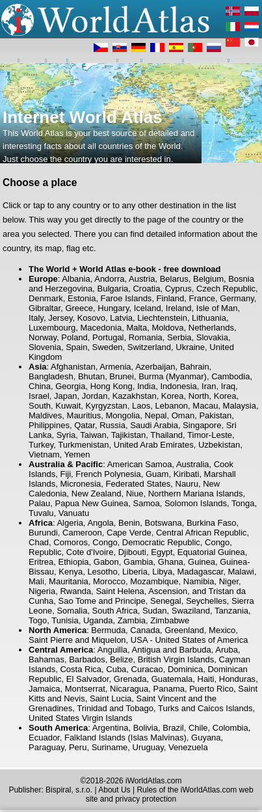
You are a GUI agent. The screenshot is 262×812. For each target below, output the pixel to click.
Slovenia (45, 347)
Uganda (98, 620)
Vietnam (44, 454)
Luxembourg (52, 327)
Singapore (202, 425)
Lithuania (209, 318)
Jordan (95, 396)
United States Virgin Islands (80, 718)
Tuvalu (41, 513)
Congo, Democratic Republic (146, 542)
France (202, 298)
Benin (129, 523)
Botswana (163, 523)
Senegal (165, 601)
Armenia (115, 367)
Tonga (242, 503)
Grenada (130, 679)
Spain (76, 347)
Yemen (77, 454)
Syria (66, 435)
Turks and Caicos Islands (205, 708)
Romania (146, 337)
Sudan (154, 611)
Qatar (84, 425)
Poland (74, 337)
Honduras (237, 679)
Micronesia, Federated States (115, 484)
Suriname (110, 747)
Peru (77, 747)
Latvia (121, 318)
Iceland (147, 308)
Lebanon (171, 406)
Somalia (72, 611)
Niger (229, 581)
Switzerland (149, 347)
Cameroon (82, 532)
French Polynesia (107, 474)
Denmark (46, 298)
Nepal (156, 415)
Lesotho (102, 571)
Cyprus (178, 288)
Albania (76, 279)
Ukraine (190, 347)
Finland (171, 298)
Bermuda (108, 630)
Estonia (82, 298)
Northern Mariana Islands (195, 493)
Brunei (121, 376)
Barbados (87, 659)
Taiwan (93, 435)
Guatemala (172, 679)
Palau (39, 503)
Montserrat (85, 689)
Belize (121, 659)
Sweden (107, 347)
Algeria (70, 523)
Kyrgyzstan (106, 406)
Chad (39, 542)
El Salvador (87, 679)
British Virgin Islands (176, 659)
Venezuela (188, 747)
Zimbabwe (169, 620)
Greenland (184, 630)
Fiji (65, 474)
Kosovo (91, 318)
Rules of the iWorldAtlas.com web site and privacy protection (170, 794)
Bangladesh (51, 376)
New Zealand (97, 493)
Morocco (109, 581)
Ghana (170, 562)
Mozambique (154, 581)
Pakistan (215, 415)
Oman (183, 415)
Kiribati (187, 474)
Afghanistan (73, 367)
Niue (135, 493)
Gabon (106, 562)
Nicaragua (129, 689)
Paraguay (46, 747)
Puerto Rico (211, 689)
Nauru (187, 484)
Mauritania (68, 581)
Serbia (179, 337)
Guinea (201, 562)
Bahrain (194, 367)
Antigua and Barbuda (171, 650)
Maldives (45, 415)
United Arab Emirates (154, 445)
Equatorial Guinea (211, 552)
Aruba (226, 650)
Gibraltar (44, 308)
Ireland (179, 308)
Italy (36, 318)
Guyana (206, 737)
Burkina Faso (212, 523)
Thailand (166, 435)
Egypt (161, 552)
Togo (38, 620)
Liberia (135, 571)
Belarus (174, 279)
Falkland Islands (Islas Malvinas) (125, 737)
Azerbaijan (155, 367)
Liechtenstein (162, 318)
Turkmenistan (83, 445)
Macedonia (101, 327)
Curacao (147, 669)
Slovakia (212, 337)
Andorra (109, 279)
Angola (100, 523)
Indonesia (178, 386)
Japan (65, 396)
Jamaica (44, 689)
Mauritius (84, 415)
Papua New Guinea (92, 503)
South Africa (115, 611)
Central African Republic (201, 532)
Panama (169, 689)
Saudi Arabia (154, 425)
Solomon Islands (195, 503)
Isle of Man (217, 308)
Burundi (43, 532)
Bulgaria (113, 288)
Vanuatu (74, 513)
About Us (114, 789)
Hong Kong (111, 386)
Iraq (228, 386)
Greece (79, 308)
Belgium (208, 279)
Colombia (230, 728)
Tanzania (231, 611)
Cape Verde (129, 532)
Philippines (49, 425)
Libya (162, 571)
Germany (237, 298)
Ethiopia (74, 562)
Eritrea (41, 562)
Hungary (113, 308)
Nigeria (42, 591)
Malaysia (239, 406)
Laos (141, 406)
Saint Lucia (110, 698)
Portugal (108, 337)
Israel (39, 396)
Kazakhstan (134, 396)
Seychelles (206, 601)
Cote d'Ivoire (90, 552)
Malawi (241, 571)
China (40, 386)
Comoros (70, 542)
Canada (145, 630)
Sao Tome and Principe (102, 601)
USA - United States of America (189, 640)
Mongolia (123, 415)
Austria (142, 279)
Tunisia (64, 620)
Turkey (41, 445)
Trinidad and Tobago (115, 708)
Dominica (185, 669)
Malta (136, 327)
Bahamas (46, 659)
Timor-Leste (209, 435)
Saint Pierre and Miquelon (77, 640)
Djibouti (132, 552)
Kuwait (68, 406)
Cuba (116, 669)
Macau (205, 406)
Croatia (146, 288)
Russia (112, 425)
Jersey (60, 318)
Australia (192, 464)
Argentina (110, 728)
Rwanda (75, 591)
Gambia (138, 562)
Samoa (146, 503)
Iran (209, 386)
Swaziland (191, 611)
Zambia (132, 620)
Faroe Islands (126, 298)
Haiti (206, 679)
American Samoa (139, 464)
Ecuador (44, 737)
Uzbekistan (219, 445)
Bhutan (91, 376)
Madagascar (200, 571)
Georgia (70, 386)
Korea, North (185, 396)
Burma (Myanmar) (172, 376)
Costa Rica (80, 669)
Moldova (167, 327)
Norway (43, 337)
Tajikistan (128, 435)
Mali (36, 581)
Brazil (173, 728)
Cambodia (230, 376)
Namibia (199, 581)
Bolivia (145, 728)
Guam (157, 474)
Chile (198, 728)
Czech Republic (225, 288)
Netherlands (211, 327)
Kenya (71, 571)
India (146, 386)
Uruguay (148, 747)
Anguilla (112, 650)
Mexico (222, 630)
